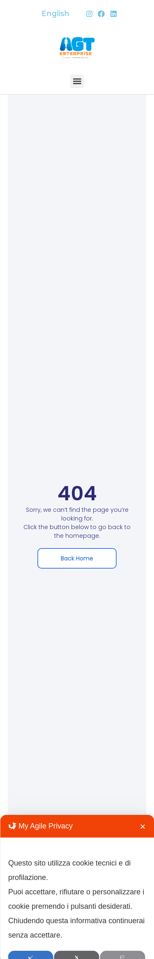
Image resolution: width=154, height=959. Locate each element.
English (55, 13)
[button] (77, 81)
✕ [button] (143, 877)
